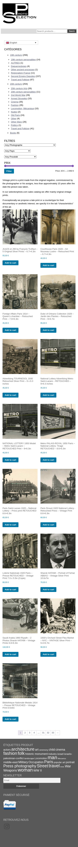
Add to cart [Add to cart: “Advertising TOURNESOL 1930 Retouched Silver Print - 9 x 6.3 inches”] (10, 395)
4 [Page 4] (34, 732)
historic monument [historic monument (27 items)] (36, 753)
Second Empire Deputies (23, 76)
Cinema (14, 102)
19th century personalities (23, 59)
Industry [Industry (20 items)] (52, 754)
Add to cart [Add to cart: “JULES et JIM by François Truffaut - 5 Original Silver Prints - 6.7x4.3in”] (10, 263)
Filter (9, 171)
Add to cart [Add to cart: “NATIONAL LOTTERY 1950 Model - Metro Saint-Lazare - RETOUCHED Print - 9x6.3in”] (10, 460)
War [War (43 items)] (68, 766)
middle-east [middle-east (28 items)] (10, 762)
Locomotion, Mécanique (22, 108)
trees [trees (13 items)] (62, 767)
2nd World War (18, 95)
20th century (16, 84)
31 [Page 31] (43, 732)
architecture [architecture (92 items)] (22, 749)
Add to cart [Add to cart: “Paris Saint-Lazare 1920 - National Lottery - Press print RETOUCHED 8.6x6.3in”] (10, 524)
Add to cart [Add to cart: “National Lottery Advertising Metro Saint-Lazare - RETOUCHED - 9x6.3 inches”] (48, 395)
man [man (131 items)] (52, 757)
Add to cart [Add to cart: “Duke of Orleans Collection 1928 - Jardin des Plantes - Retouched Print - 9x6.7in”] (48, 330)
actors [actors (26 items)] (7, 749)
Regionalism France (20, 73)
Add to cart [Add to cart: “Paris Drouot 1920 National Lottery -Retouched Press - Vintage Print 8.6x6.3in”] (48, 524)
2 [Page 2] (25, 732)
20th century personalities (23, 92)
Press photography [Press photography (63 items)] (19, 766)
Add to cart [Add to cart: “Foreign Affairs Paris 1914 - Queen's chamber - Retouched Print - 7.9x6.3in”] (10, 330)
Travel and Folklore (20, 79)
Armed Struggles (19, 98)
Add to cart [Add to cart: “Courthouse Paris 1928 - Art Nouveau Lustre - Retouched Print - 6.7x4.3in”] (48, 265)
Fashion (15, 105)
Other (13, 118)
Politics (14, 125)
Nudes (14, 112)
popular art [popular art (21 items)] (59, 762)
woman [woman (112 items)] (25, 770)
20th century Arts (19, 88)
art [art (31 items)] (37, 749)
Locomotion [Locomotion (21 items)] (41, 758)
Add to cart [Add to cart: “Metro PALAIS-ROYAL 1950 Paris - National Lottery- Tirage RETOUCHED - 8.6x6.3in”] (48, 460)
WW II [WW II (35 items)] (37, 770)
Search (72, 31)
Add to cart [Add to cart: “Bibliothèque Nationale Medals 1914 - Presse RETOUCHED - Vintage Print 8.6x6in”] (10, 719)
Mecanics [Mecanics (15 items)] (62, 758)
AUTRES (15, 63)
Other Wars (16, 122)
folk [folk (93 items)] (21, 753)
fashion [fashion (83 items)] (10, 753)
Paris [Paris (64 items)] (48, 762)
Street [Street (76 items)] (42, 765)
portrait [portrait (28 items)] (70, 762)
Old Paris (15, 115)
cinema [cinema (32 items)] (60, 749)
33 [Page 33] (53, 732)
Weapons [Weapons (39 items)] (10, 770)
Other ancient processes (23, 69)
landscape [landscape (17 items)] (29, 758)
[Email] (31, 780)
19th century (16, 55)
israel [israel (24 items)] (60, 753)
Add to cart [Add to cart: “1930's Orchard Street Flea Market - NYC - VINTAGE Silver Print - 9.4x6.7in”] (48, 654)
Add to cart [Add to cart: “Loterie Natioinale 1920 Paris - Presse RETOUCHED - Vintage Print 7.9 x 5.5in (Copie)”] (10, 589)
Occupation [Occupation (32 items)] (36, 762)
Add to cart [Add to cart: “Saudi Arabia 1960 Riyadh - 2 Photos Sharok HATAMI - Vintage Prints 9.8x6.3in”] (10, 654)
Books (13, 133)
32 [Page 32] (48, 732)
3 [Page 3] (29, 732)
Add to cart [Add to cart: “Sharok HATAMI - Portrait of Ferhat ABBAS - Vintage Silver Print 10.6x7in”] (48, 589)
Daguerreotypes (19, 66)
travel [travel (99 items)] (54, 765)
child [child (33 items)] (52, 749)
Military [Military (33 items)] (23, 762)
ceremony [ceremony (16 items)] (43, 750)
